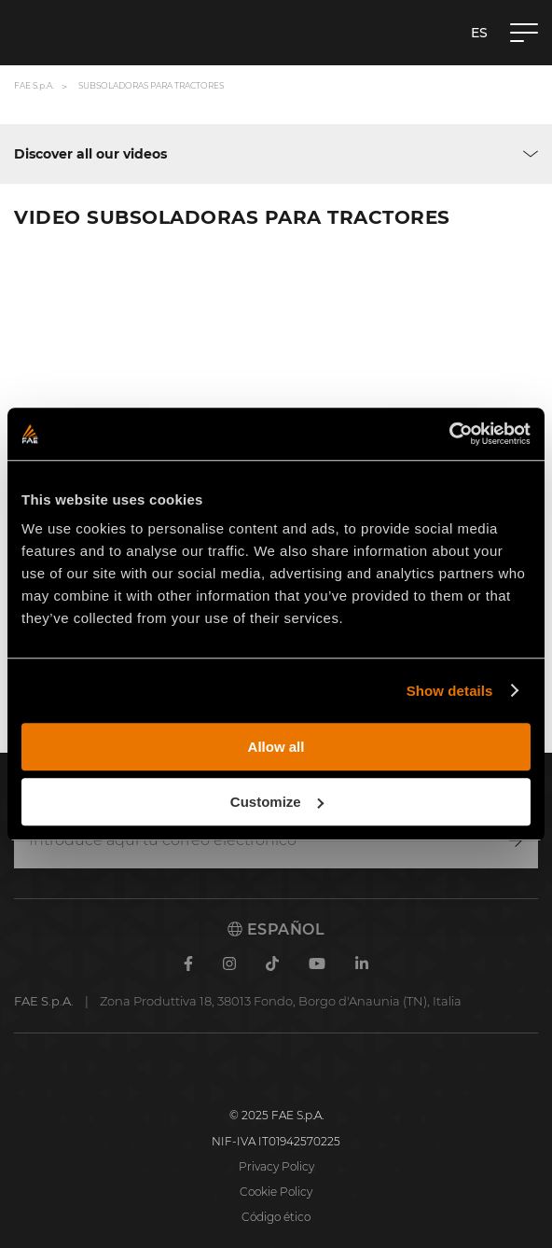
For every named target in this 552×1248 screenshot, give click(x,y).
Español (276, 929)
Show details (450, 691)
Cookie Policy (276, 1192)
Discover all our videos (90, 153)
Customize (277, 802)
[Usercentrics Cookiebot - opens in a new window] (449, 434)
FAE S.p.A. (34, 85)
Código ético (276, 1217)
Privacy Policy (276, 1166)
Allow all (276, 747)
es (479, 32)
